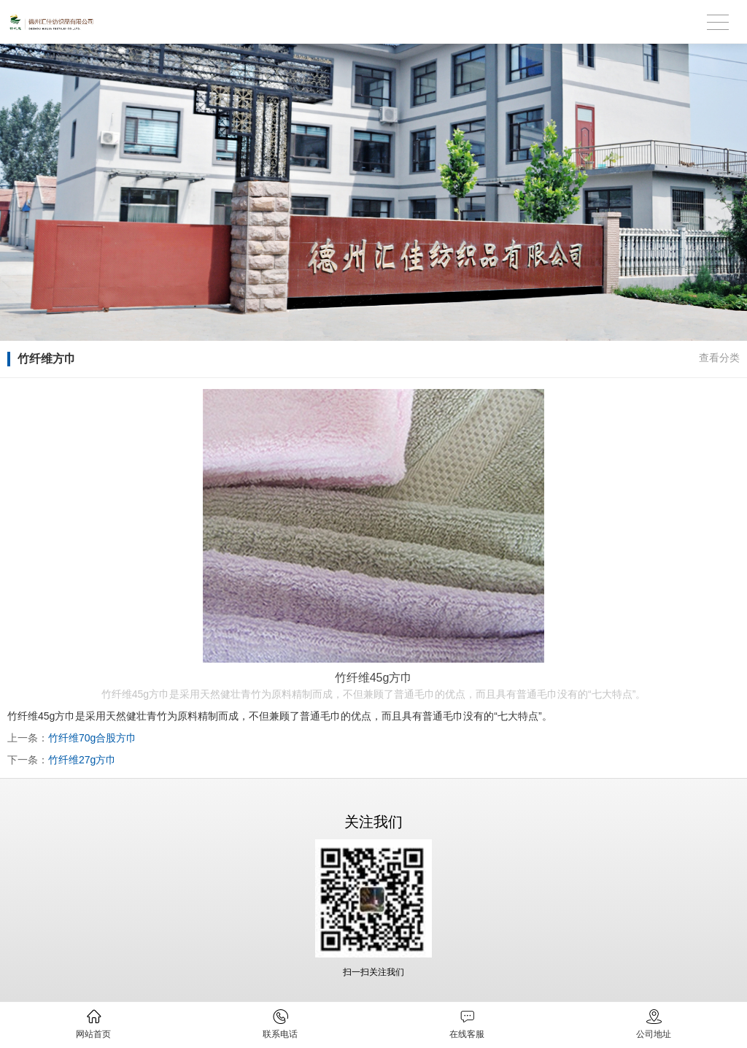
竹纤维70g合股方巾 (92, 738)
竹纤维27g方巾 (82, 760)
